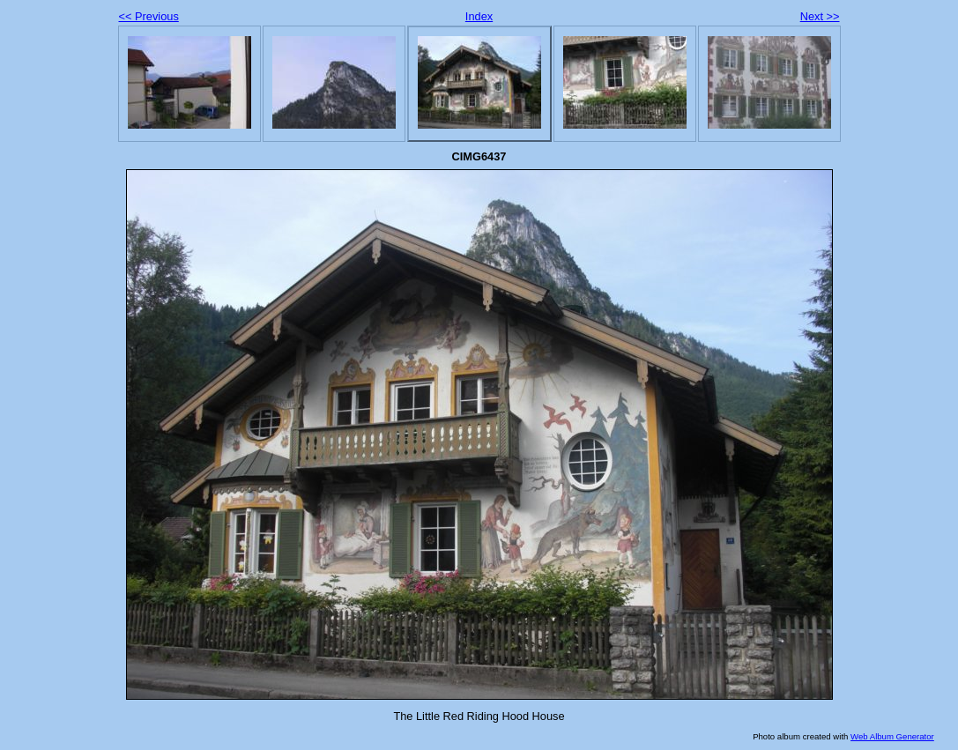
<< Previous (149, 16)
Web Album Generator (892, 736)
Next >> (820, 16)
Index (479, 16)
